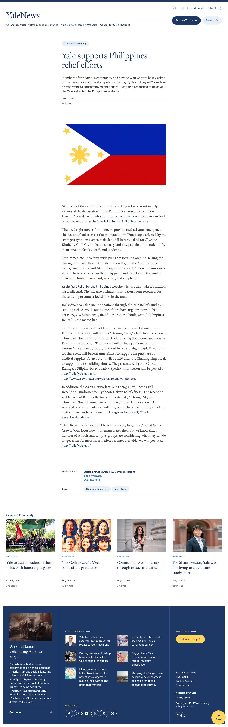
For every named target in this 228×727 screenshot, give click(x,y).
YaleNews (23, 16)
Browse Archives (186, 672)
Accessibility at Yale (186, 692)
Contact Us (183, 685)
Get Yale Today (190, 639)
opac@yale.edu (93, 477)
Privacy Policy (183, 697)
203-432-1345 (92, 481)
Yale (181, 715)
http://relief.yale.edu (75, 375)
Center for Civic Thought (115, 25)
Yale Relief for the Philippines (117, 223)
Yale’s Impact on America (43, 25)
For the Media (184, 681)
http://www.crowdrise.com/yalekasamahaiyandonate (98, 380)
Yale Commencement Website (79, 25)
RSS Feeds (182, 677)
